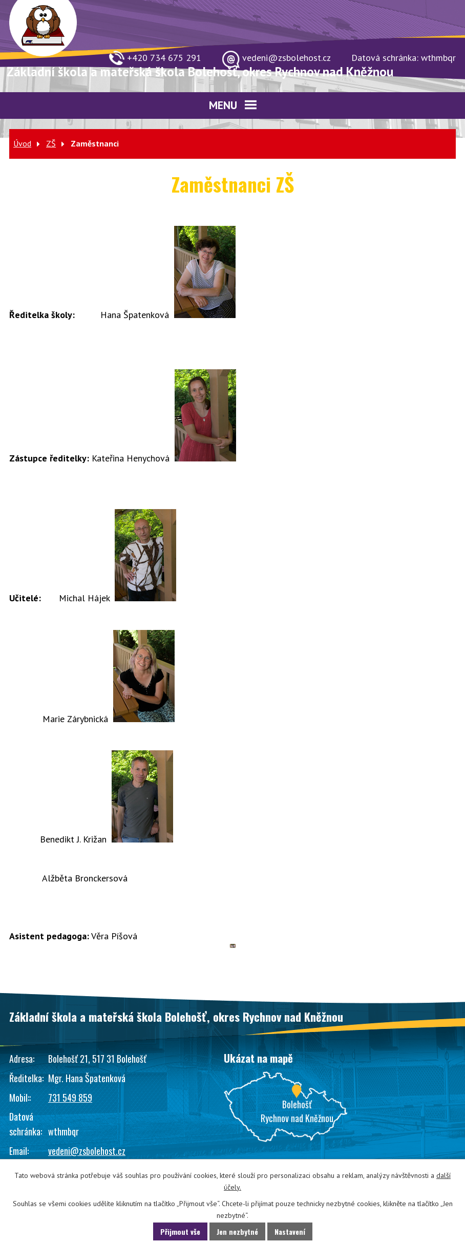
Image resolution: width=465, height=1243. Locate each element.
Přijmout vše (180, 1231)
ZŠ (51, 143)
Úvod (22, 143)
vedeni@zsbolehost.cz (86, 1150)
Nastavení (289, 1231)
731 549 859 (70, 1097)
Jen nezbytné (237, 1231)
